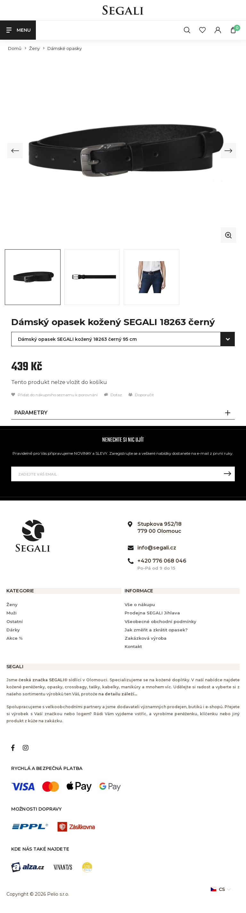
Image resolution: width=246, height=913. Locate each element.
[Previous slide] (15, 150)
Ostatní (14, 621)
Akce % (14, 638)
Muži (11, 613)
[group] (121, 150)
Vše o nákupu (140, 604)
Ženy (34, 48)
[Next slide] (228, 150)
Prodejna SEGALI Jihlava (152, 613)
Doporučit (141, 395)
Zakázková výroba (146, 638)
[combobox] (123, 339)
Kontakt (133, 646)
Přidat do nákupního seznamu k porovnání (54, 395)
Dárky (13, 629)
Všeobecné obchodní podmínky (160, 621)
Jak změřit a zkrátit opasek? (156, 629)
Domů (14, 48)
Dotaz (113, 395)
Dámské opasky (64, 48)
